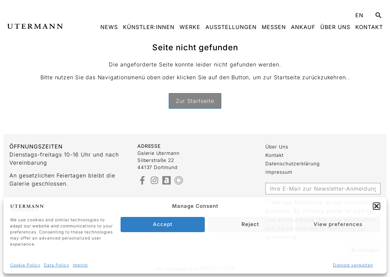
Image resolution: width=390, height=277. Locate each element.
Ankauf (303, 27)
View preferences (338, 224)
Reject (250, 224)
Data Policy (56, 265)
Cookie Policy (25, 265)
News (109, 27)
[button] (376, 206)
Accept (162, 224)
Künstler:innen (148, 27)
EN (359, 15)
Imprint (80, 265)
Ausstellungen (231, 27)
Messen (274, 27)
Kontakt (369, 27)
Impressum (278, 172)
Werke (190, 27)
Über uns (335, 27)
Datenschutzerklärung (292, 163)
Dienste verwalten (353, 265)
